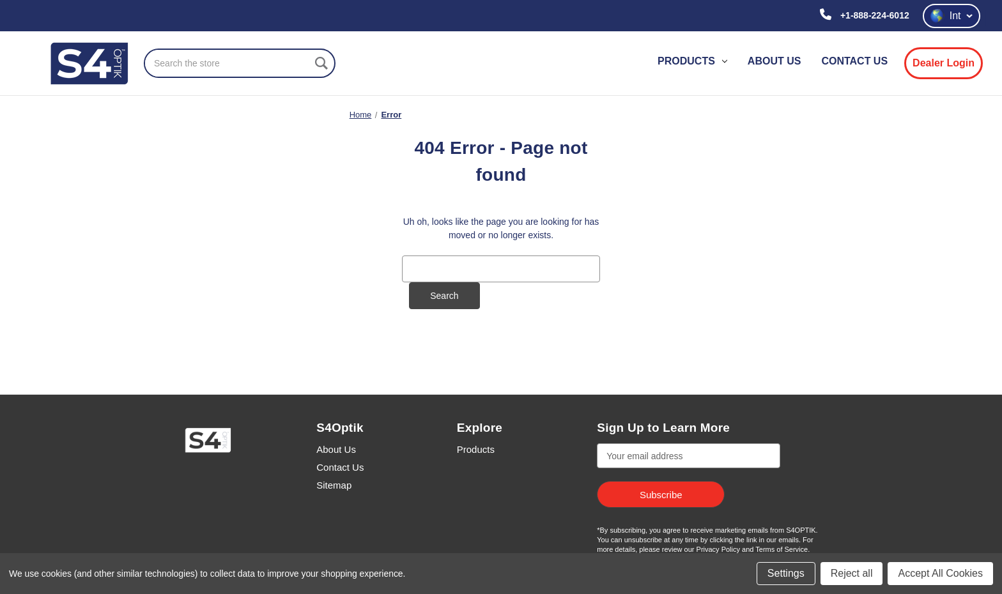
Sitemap (333, 485)
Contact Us (340, 467)
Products (692, 61)
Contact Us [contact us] (854, 61)
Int (951, 16)
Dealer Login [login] (944, 62)
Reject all (852, 573)
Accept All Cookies (940, 573)
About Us (336, 449)
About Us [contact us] (774, 61)
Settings (786, 573)
